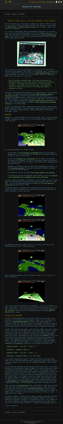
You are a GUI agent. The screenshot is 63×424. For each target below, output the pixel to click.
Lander (41, 2)
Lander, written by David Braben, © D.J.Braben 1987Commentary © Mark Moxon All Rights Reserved (31, 422)
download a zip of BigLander (26, 159)
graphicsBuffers (12, 381)
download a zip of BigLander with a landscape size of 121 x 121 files (32, 176)
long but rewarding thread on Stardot (41, 100)
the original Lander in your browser (43, 172)
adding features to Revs (28, 27)
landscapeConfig (23, 385)
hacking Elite (12, 27)
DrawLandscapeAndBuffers (21, 321)
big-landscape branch (17, 168)
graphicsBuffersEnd (27, 381)
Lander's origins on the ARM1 (15, 14)
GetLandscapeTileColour (43, 73)
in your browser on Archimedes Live (30, 153)
